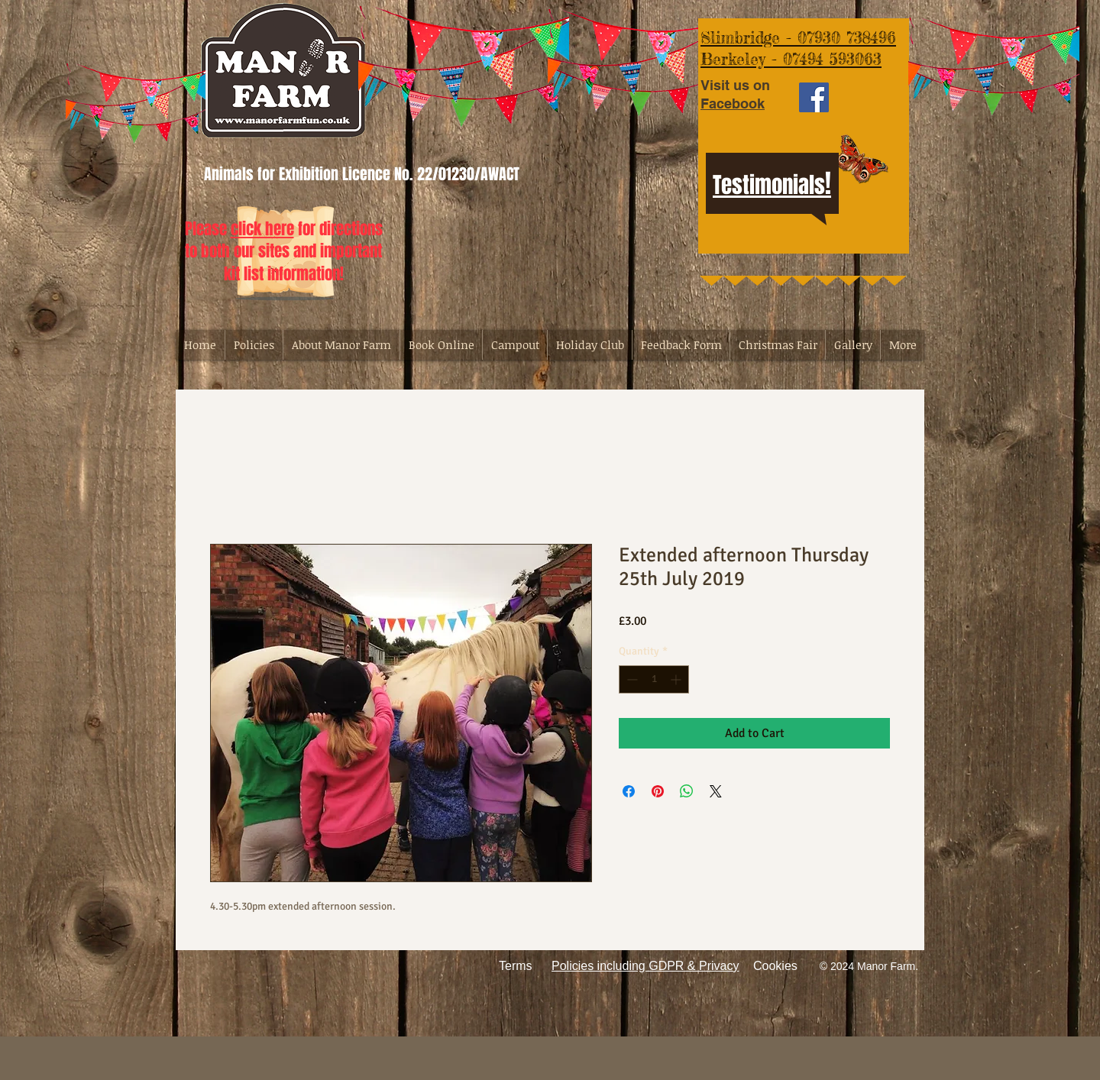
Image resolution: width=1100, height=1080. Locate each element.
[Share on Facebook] (629, 791)
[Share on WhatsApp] (687, 791)
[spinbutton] (654, 679)
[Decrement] (630, 679)
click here (262, 229)
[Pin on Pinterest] (658, 791)
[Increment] (677, 679)
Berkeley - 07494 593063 (791, 59)
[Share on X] (716, 791)
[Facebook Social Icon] (814, 97)
